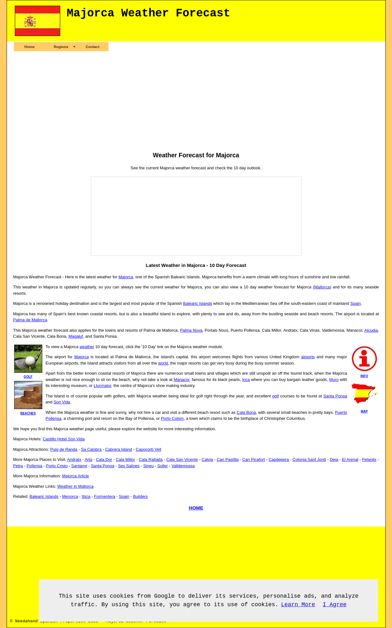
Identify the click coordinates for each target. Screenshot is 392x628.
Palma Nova (191, 330)
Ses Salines (129, 465)
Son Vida (62, 402)
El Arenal (350, 459)
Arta (88, 459)
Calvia (207, 459)
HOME (196, 507)
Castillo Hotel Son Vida (64, 439)
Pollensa (34, 465)
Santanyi (79, 465)
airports (308, 356)
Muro (334, 379)
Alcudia (371, 330)
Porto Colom (172, 418)
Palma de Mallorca (30, 319)
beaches (28, 413)
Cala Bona (246, 412)
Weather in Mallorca (75, 486)
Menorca (70, 496)
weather (86, 346)
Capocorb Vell (148, 449)
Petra (18, 465)
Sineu (148, 465)
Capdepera (279, 459)
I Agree (335, 604)
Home (29, 47)
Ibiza (86, 496)
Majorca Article (75, 476)
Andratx (74, 459)
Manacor (182, 379)
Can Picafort (253, 459)
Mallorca (322, 287)
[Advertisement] (196, 101)
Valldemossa (183, 465)
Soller (162, 465)
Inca (246, 379)
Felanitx (369, 459)
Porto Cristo (57, 465)
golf (28, 376)
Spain (355, 303)
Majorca (126, 277)
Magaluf (75, 336)
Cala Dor (104, 459)
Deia (334, 459)
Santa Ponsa (335, 396)
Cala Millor (125, 459)
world (163, 363)
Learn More (298, 604)
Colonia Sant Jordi (309, 459)
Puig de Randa (63, 449)
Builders (140, 496)
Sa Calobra (91, 449)
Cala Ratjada (150, 459)
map (364, 411)
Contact (93, 47)
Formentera (104, 496)
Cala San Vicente (182, 459)
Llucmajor (102, 385)
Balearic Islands (197, 303)
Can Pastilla (227, 459)
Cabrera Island (118, 449)
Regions (61, 47)
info (364, 376)
